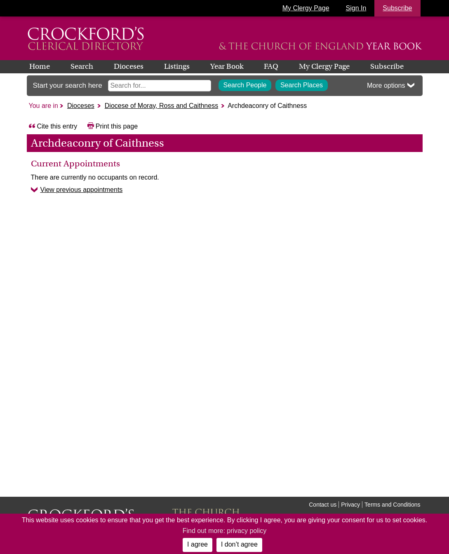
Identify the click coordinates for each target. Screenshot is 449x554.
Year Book (226, 66)
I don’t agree (239, 544)
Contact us (322, 504)
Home (39, 66)
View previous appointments (81, 189)
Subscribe (387, 66)
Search (82, 66)
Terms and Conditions (392, 504)
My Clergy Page (305, 8)
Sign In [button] (356, 8)
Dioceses (128, 66)
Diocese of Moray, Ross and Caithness (161, 105)
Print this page (117, 126)
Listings (177, 66)
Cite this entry (57, 126)
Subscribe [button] (397, 8)
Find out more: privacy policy (225, 530)
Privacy (350, 504)
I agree (197, 544)
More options (386, 85)
